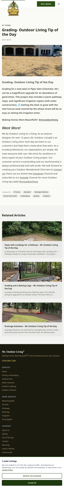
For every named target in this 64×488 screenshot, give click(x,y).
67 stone (6, 25)
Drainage (5, 408)
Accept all (32, 483)
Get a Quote (46, 4)
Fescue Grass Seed (10, 196)
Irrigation (6, 415)
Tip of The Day (8, 437)
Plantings (6, 412)
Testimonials (7, 452)
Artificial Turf (7, 379)
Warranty (6, 445)
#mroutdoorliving (48, 119)
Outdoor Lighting (9, 386)
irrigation (46, 196)
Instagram (38, 173)
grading (36, 196)
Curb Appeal (7, 419)
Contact (5, 441)
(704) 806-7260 (9, 360)
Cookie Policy (7, 470)
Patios (4, 371)
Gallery (5, 434)
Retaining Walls (8, 401)
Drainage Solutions (41, 192)
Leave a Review (8, 448)
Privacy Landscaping (10, 375)
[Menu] (59, 4)
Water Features (8, 382)
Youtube (24, 177)
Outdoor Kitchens (9, 390)
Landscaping (25, 196)
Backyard (27, 192)
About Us (5, 430)
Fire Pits (5, 404)
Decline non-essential (32, 476)
